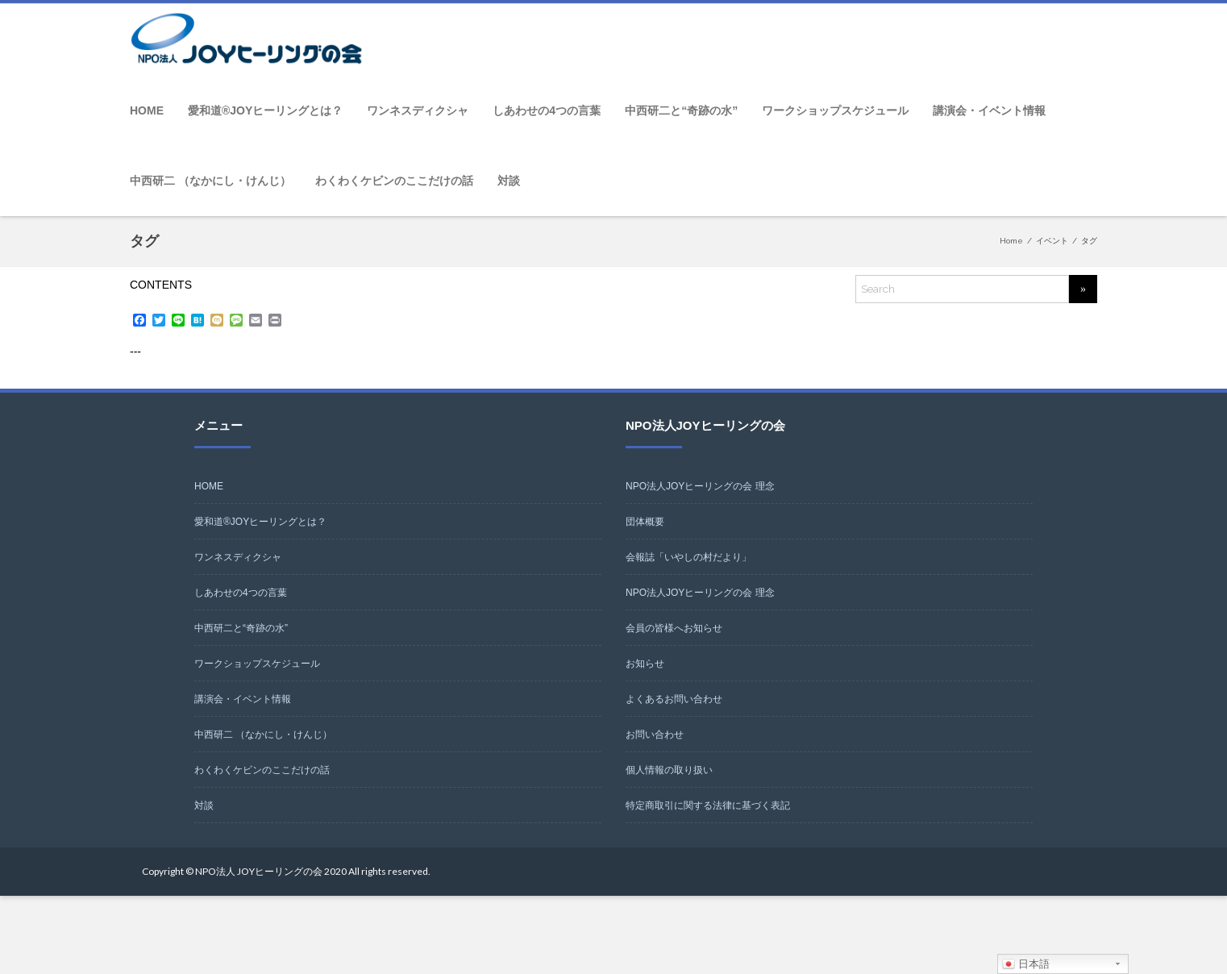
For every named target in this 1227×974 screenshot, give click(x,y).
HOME (147, 110)
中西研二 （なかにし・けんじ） (210, 180)
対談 (508, 180)
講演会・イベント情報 (989, 110)
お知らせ (645, 663)
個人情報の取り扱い (669, 770)
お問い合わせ (655, 734)
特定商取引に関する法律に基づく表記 (708, 805)
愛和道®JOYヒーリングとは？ (265, 110)
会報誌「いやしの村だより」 (688, 557)
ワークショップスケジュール (835, 110)
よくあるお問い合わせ (674, 699)
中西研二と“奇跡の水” (681, 110)
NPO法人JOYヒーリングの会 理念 (700, 486)
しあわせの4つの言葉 (547, 110)
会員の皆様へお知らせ (674, 628)
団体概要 (645, 521)
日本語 (1026, 964)
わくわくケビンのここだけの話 (394, 180)
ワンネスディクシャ (417, 110)
